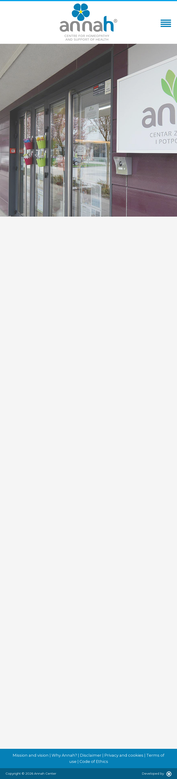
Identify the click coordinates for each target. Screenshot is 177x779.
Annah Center (45, 773)
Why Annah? (64, 755)
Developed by (156, 773)
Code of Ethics (94, 761)
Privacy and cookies (123, 755)
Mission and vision (31, 755)
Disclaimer (90, 755)
